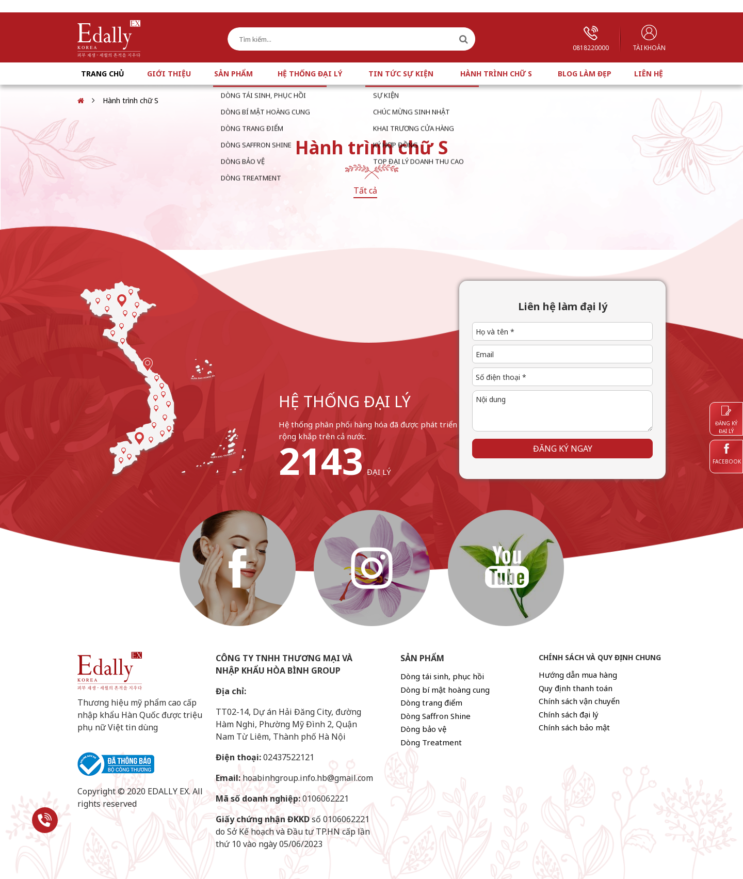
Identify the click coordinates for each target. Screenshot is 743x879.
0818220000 (591, 39)
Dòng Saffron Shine (435, 716)
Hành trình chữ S (496, 73)
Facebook (727, 454)
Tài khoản (649, 38)
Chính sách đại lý (569, 714)
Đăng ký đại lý (726, 420)
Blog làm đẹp (584, 73)
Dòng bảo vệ (423, 729)
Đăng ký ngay (562, 448)
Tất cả (365, 190)
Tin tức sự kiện (400, 73)
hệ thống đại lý (345, 401)
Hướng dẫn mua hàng (578, 674)
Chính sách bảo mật (574, 727)
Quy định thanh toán (575, 688)
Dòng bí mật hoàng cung (445, 689)
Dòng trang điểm (431, 702)
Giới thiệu (169, 73)
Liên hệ (648, 73)
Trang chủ (102, 73)
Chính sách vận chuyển (579, 701)
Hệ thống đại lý (310, 73)
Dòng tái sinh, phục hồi (442, 676)
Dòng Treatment (431, 742)
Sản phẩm (233, 73)
